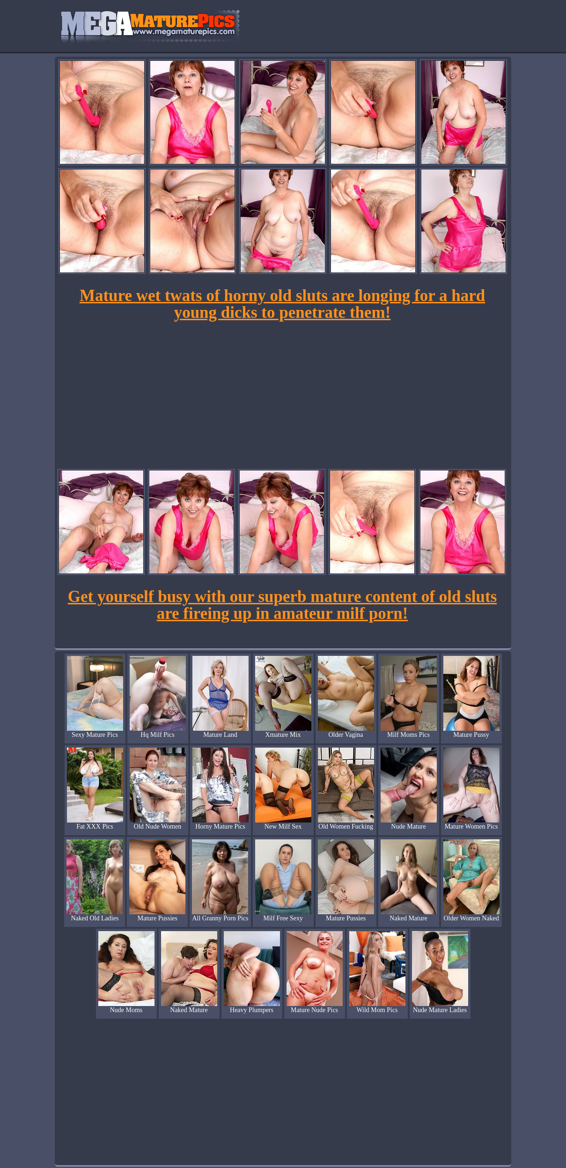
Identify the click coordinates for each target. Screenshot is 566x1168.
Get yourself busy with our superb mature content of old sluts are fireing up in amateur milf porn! (282, 605)
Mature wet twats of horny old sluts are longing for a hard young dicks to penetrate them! (282, 304)
